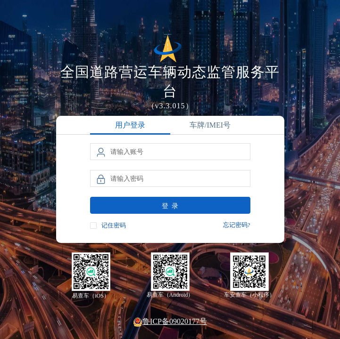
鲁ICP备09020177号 (170, 322)
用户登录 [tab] (130, 125)
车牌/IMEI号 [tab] (210, 125)
